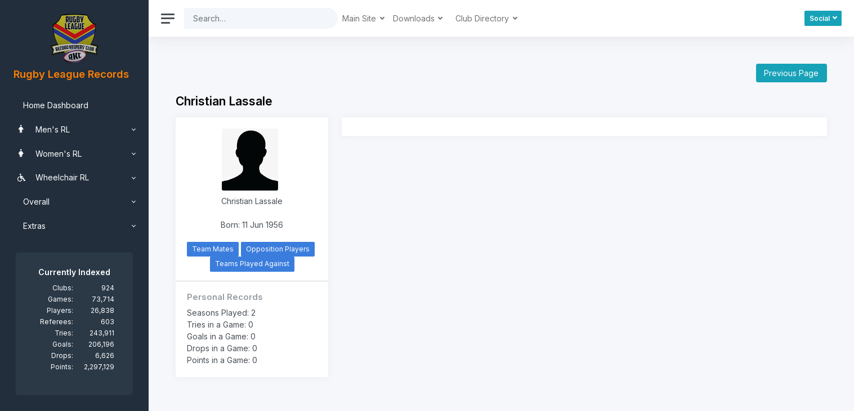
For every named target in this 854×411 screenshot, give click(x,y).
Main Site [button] (360, 18)
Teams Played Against (252, 263)
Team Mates (213, 249)
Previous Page (791, 73)
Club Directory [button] (483, 18)
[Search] (252, 18)
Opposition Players (278, 249)
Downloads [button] (415, 18)
